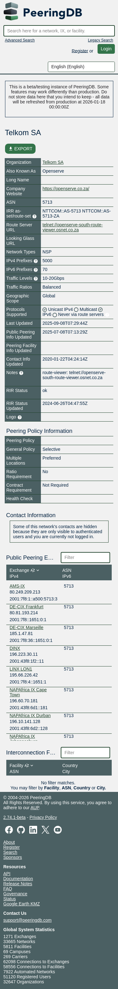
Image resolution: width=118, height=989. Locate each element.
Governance (15, 893)
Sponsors (12, 857)
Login (106, 48)
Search (10, 852)
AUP (35, 807)
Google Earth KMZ (21, 903)
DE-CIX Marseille (26, 627)
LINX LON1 (21, 668)
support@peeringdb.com (27, 920)
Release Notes (17, 883)
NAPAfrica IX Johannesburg (24, 739)
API (7, 873)
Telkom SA (53, 162)
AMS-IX (17, 585)
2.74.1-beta (14, 817)
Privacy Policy (43, 817)
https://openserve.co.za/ (65, 188)
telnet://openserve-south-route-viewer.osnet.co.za (72, 227)
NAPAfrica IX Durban (30, 715)
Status (9, 898)
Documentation (18, 878)
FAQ (7, 888)
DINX (15, 648)
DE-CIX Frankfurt (26, 606)
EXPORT (20, 148)
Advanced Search (20, 40)
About (9, 842)
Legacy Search (100, 40)
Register (80, 50)
